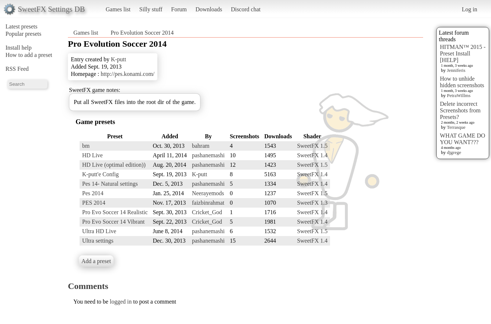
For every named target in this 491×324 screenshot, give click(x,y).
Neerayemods (208, 193)
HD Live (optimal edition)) (114, 165)
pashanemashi (208, 155)
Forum (179, 9)
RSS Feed (17, 69)
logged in (121, 301)
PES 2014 (94, 203)
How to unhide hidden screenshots (462, 82)
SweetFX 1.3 (312, 203)
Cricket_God (207, 212)
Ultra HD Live (99, 231)
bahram (201, 146)
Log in (469, 9)
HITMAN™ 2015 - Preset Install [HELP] (463, 53)
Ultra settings (98, 241)
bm (85, 146)
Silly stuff (150, 9)
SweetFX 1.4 (312, 155)
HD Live (92, 155)
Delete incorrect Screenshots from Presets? (460, 110)
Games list (118, 9)
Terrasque (456, 127)
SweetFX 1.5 (312, 146)
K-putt (118, 59)
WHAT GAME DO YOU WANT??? (462, 138)
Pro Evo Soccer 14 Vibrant (113, 222)
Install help (18, 48)
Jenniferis (456, 70)
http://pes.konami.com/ (128, 74)
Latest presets (21, 26)
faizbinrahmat (208, 203)
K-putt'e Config (100, 174)
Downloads (208, 9)
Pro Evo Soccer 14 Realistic (115, 212)
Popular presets (23, 34)
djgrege (454, 152)
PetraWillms (458, 95)
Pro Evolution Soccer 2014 (142, 33)
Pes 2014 (92, 193)
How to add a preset (28, 55)
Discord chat (245, 9)
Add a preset (96, 261)
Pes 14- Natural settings (110, 184)
